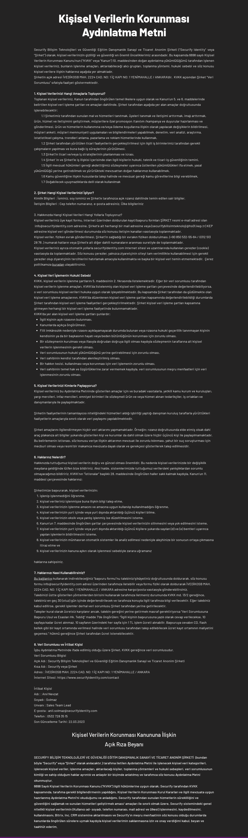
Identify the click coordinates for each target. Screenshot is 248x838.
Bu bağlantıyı (43, 578)
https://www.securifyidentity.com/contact (88, 677)
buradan (58, 264)
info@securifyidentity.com (54, 226)
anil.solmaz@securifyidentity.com (72, 711)
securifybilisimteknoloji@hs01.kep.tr (178, 226)
